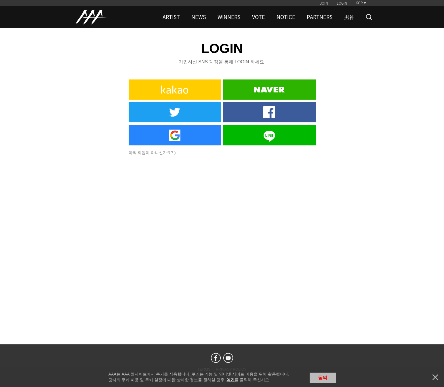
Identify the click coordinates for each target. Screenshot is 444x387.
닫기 (435, 377)
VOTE (258, 17)
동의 (322, 377)
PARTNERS (320, 17)
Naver (269, 89)
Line (269, 135)
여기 (230, 379)
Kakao (175, 89)
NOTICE (286, 17)
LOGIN (342, 3)
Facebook (269, 112)
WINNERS (229, 17)
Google (175, 135)
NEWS (198, 17)
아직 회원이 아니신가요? (151, 153)
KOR (359, 3)
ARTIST (171, 17)
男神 (349, 17)
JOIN (324, 3)
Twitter (175, 112)
